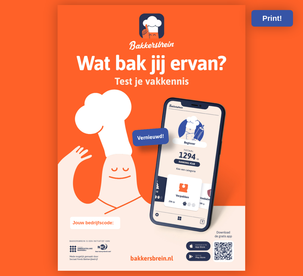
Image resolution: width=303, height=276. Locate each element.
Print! (272, 18)
